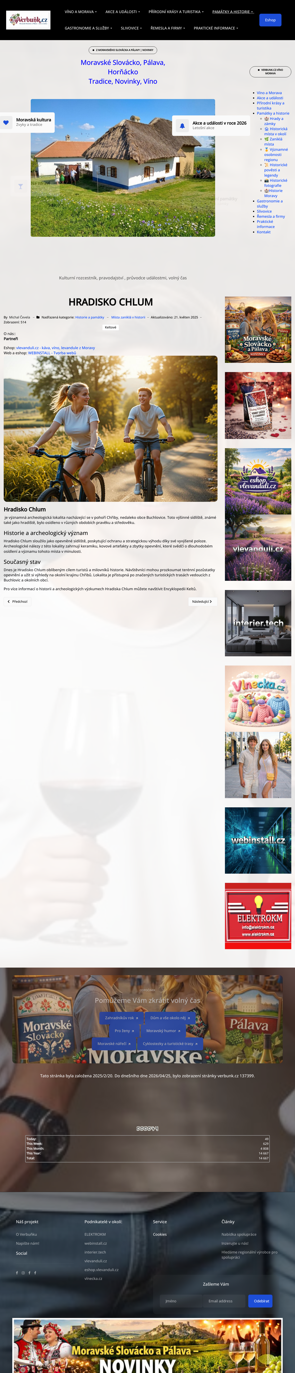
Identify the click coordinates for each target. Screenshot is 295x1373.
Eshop (270, 20)
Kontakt (264, 232)
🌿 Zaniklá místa (273, 142)
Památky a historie (273, 113)
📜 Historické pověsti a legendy (275, 170)
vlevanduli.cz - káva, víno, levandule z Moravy (55, 347)
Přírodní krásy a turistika (270, 106)
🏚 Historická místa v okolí (275, 131)
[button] (81, 12)
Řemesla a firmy (271, 216)
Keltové (110, 327)
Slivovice (264, 211)
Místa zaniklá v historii (128, 317)
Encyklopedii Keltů (180, 589)
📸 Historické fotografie (275, 183)
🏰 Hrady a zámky (274, 121)
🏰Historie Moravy (273, 193)
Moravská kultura (33, 120)
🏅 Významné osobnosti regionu (276, 154)
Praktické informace (266, 224)
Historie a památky (89, 317)
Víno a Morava (269, 92)
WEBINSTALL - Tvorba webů (52, 353)
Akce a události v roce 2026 (219, 123)
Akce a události (270, 98)
